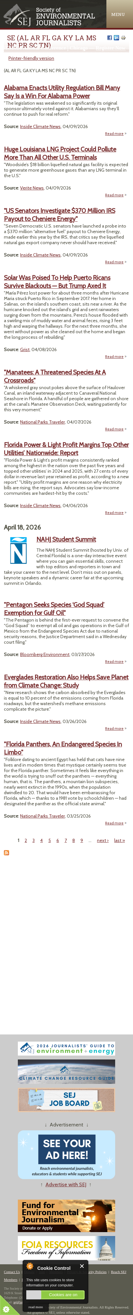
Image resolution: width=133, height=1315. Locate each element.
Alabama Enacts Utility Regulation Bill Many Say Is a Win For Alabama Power (62, 92)
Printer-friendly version (31, 58)
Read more (116, 134)
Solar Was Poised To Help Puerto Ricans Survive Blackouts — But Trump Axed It (57, 282)
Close (82, 1266)
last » (119, 840)
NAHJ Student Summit (66, 539)
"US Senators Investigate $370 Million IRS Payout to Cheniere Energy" (59, 215)
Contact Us (12, 1272)
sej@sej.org (21, 1302)
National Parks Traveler (42, 422)
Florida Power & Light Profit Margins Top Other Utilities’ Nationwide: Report (66, 449)
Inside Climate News (40, 126)
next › (103, 840)
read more (36, 1307)
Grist (25, 349)
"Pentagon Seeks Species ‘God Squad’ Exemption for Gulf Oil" (54, 609)
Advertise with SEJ (65, 1184)
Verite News (32, 188)
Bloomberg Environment (44, 654)
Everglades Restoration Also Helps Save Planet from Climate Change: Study (66, 681)
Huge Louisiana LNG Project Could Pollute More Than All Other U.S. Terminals (60, 153)
